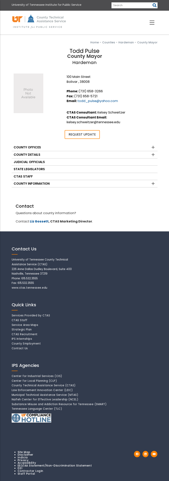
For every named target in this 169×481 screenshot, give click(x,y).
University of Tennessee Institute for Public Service (46, 5)
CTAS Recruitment (25, 334)
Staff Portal (26, 474)
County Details (27, 154)
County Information (32, 183)
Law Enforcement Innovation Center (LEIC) (42, 390)
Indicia (23, 457)
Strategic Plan (22, 329)
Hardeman (126, 42)
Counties (108, 42)
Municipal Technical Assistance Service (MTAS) (45, 395)
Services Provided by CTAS (31, 315)
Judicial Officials (29, 162)
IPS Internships (22, 339)
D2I (20, 468)
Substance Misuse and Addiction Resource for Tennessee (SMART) (59, 404)
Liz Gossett (39, 221)
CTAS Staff (23, 176)
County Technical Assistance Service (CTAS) (44, 385)
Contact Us (20, 348)
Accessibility (27, 463)
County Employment (26, 343)
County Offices (27, 147)
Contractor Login (30, 471)
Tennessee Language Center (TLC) (37, 409)
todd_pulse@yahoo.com (97, 101)
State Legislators (29, 169)
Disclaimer (25, 455)
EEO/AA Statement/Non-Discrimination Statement (55, 466)
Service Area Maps (25, 325)
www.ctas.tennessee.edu (29, 288)
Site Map (24, 452)
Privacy (23, 460)
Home (94, 42)
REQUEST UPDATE (82, 134)
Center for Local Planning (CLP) (34, 381)
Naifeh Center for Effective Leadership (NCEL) (45, 399)
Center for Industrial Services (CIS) (37, 376)
